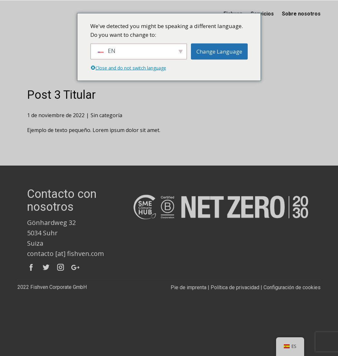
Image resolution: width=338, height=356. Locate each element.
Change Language (219, 51)
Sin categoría (106, 115)
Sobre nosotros (301, 14)
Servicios (262, 14)
